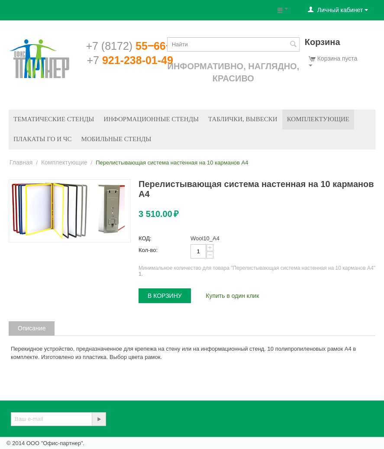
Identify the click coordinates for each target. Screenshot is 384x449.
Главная (21, 162)
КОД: (145, 238)
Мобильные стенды (116, 139)
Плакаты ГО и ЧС (42, 139)
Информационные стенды (151, 119)
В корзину (165, 295)
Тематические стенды (53, 119)
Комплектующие (318, 119)
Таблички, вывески (243, 119)
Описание (31, 328)
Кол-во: (148, 250)
